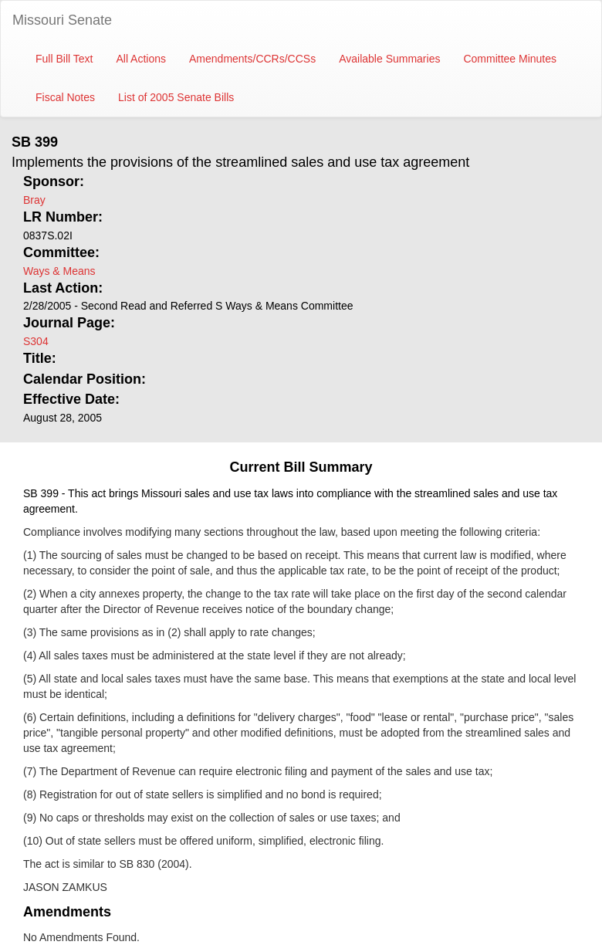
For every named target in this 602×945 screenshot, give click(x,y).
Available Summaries (389, 58)
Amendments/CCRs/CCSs (252, 58)
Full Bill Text (64, 58)
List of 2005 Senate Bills (176, 97)
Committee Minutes (509, 58)
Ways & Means (59, 271)
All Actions (141, 58)
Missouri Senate (62, 20)
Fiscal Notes (65, 97)
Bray (34, 200)
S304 (36, 341)
